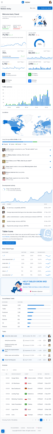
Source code (30, 427)
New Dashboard (16, 388)
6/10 (39, 350)
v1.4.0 (39, 430)
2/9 (39, 359)
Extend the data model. (11, 336)
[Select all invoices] (3, 374)
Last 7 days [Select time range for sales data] (20, 51)
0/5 (39, 340)
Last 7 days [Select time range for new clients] (20, 62)
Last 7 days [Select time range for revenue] (47, 51)
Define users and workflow (12, 355)
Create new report (44, 8)
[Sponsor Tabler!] (26, 287)
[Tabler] (26, 2)
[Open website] (4, 255)
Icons (13, 414)
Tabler (23, 430)
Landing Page (15, 393)
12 (44, 350)
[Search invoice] (42, 370)
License (23, 427)
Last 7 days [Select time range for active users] (47, 62)
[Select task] (3, 336)
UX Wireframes (16, 383)
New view (32, 8)
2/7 (39, 336)
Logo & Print (15, 409)
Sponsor (39, 427)
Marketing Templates (17, 399)
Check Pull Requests (10, 359)
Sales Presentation (17, 404)
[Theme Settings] (2, 431)
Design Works (15, 378)
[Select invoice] (3, 378)
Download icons (8, 243)
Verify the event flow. (10, 340)
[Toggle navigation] (2, 2)
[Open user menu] (50, 2)
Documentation (15, 427)
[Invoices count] (9, 370)
